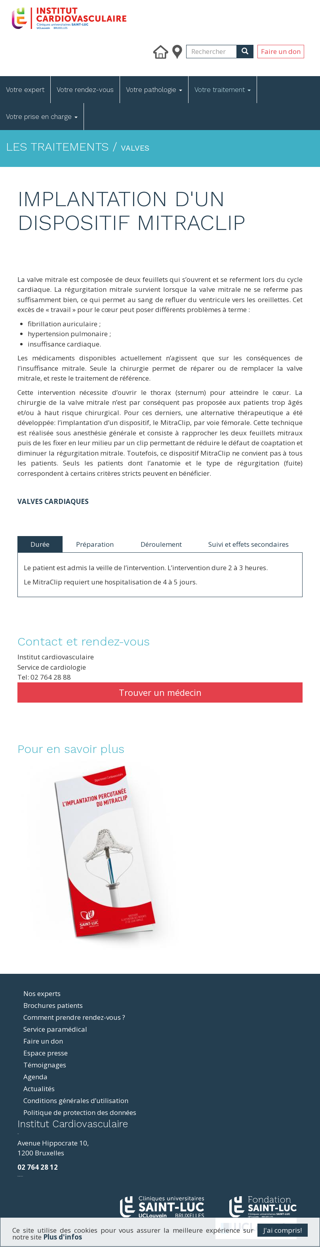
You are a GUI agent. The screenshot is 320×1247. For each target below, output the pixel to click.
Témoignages (44, 1064)
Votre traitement (222, 90)
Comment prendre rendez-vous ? (74, 1017)
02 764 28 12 (37, 1167)
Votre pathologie (154, 90)
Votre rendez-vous (85, 90)
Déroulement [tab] (161, 544)
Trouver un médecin (160, 692)
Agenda (35, 1076)
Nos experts (42, 993)
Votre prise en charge (42, 117)
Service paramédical (55, 1029)
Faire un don (281, 51)
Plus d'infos (62, 1236)
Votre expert (25, 90)
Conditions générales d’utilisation (75, 1100)
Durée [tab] (40, 544)
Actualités (39, 1088)
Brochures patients (53, 1005)
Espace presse (45, 1052)
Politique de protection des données (79, 1112)
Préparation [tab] (95, 544)
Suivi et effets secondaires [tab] (248, 544)
